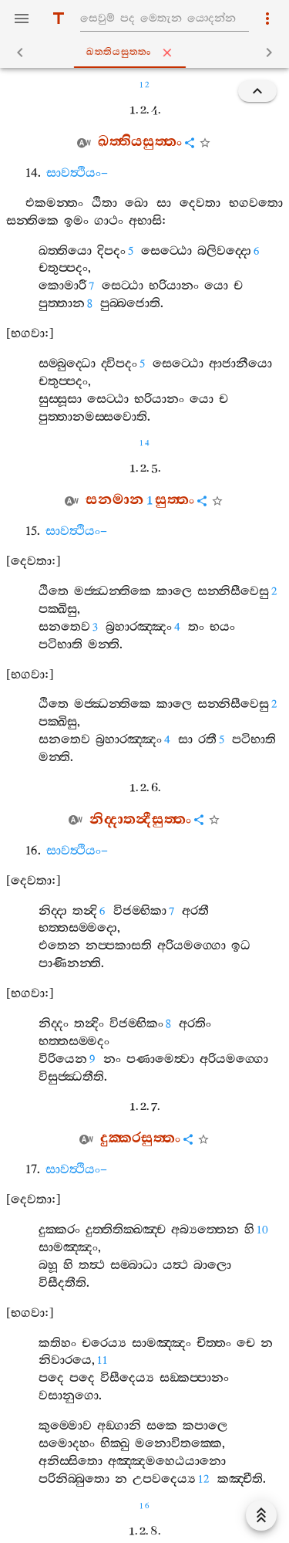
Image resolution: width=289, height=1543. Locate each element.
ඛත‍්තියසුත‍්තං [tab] (147, 52)
